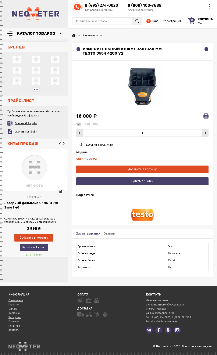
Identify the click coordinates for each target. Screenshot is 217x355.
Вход (155, 21)
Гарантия (13, 304)
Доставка (14, 313)
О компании (15, 300)
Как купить (14, 317)
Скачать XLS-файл (26, 123)
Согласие (13, 321)
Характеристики (88, 233)
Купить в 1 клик (33, 247)
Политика (14, 325)
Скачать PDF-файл (26, 131)
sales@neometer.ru (165, 321)
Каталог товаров (36, 33)
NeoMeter (35, 13)
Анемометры (90, 35)
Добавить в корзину (142, 169)
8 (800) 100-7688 (144, 5)
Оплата (12, 308)
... (36, 89)
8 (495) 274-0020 (101, 5)
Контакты (13, 330)
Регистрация (172, 21)
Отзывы (109, 233)
